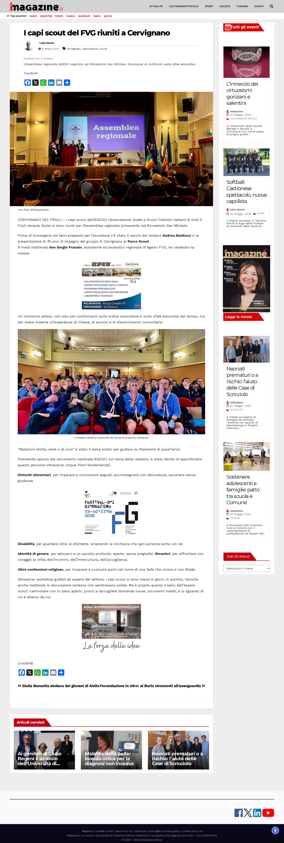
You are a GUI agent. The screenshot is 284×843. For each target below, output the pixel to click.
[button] (271, 6)
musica (70, 16)
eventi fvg (46, 16)
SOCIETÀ (225, 6)
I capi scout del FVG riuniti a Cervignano (97, 32)
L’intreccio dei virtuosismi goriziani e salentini (242, 93)
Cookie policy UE (192, 831)
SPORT (209, 6)
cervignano (74, 48)
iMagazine (87, 831)
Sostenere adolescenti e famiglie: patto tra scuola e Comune (243, 490)
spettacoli (84, 16)
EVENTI (259, 6)
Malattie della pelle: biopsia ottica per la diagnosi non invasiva (109, 758)
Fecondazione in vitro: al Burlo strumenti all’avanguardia (152, 686)
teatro (97, 16)
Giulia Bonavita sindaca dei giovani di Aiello (58, 686)
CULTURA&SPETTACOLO (184, 6)
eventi (33, 16)
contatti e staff (104, 831)
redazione (236, 111)
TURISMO (242, 6)
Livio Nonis (46, 43)
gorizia (108, 16)
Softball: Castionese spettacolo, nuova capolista (246, 192)
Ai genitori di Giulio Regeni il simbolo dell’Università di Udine (39, 761)
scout (103, 48)
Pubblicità (140, 831)
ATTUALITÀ (156, 6)
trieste (59, 16)
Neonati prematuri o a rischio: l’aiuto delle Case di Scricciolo (177, 758)
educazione (90, 48)
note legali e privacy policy (164, 831)
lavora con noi (123, 831)
